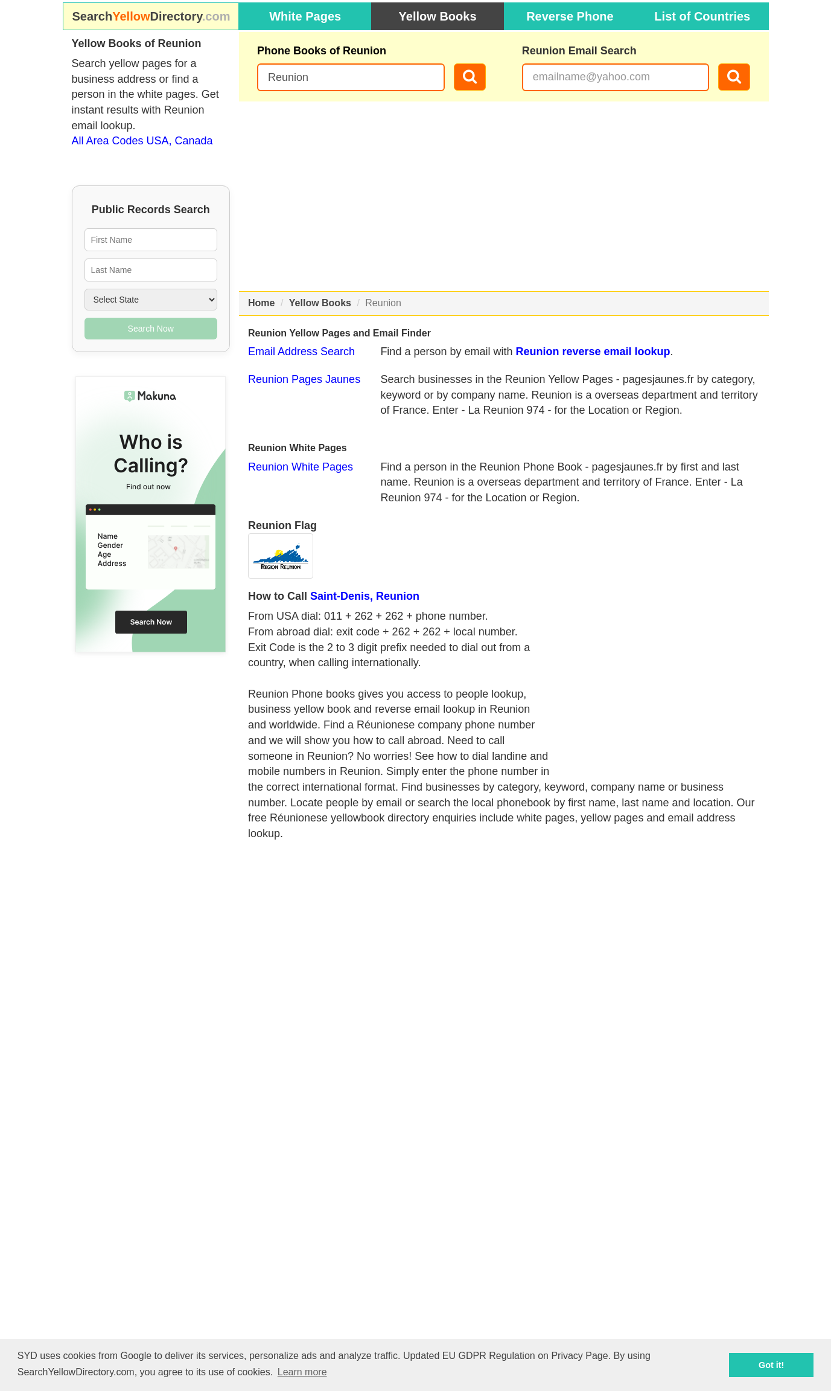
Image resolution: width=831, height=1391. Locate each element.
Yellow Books (438, 16)
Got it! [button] (771, 1365)
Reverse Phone (570, 16)
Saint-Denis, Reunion (364, 596)
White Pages (305, 16)
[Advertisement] (504, 196)
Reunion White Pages (300, 467)
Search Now (151, 328)
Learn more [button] (302, 1372)
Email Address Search (301, 351)
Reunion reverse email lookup (592, 351)
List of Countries (702, 16)
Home (261, 303)
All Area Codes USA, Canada (142, 141)
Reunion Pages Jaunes (304, 379)
